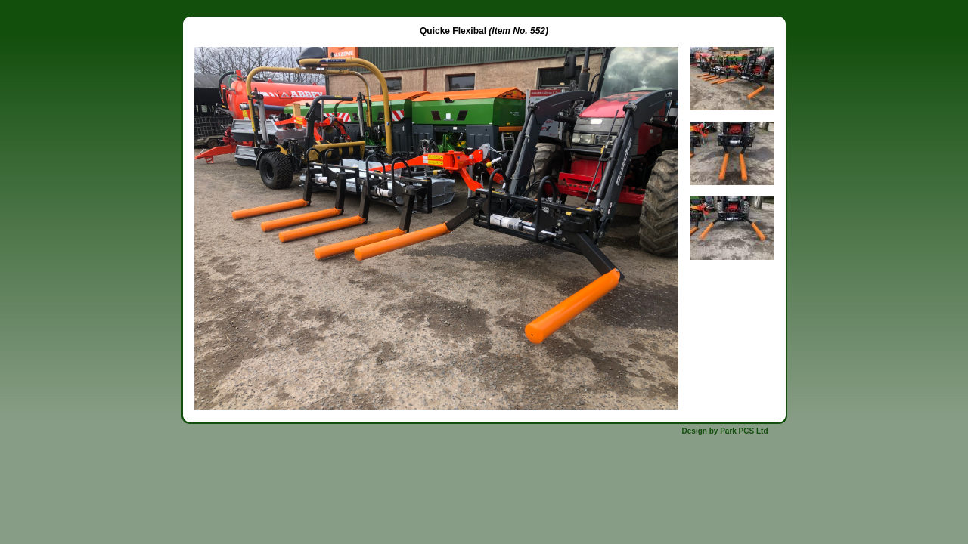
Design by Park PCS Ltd (725, 431)
